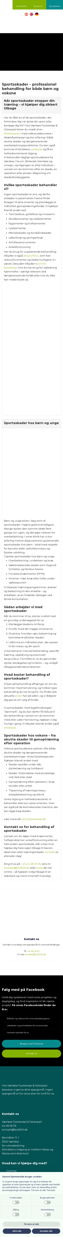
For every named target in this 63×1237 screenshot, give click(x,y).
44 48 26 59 (33, 951)
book (39, 867)
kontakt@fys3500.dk (17, 867)
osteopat (36, 149)
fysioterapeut (12, 133)
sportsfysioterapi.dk (33, 819)
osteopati (10, 727)
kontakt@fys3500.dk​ (15, 1129)
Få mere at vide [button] (31, 1224)
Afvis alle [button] (16, 1231)
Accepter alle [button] (46, 1231)
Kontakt (50, 852)
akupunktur (31, 255)
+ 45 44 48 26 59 (31, 863)
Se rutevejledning (13, 1145)
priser (18, 695)
